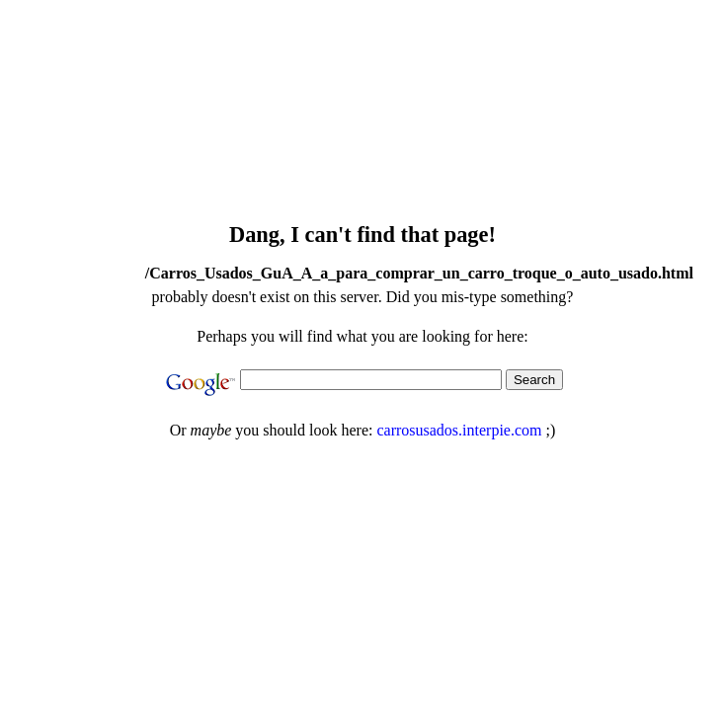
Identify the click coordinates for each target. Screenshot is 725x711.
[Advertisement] (376, 171)
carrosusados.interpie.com (458, 430)
